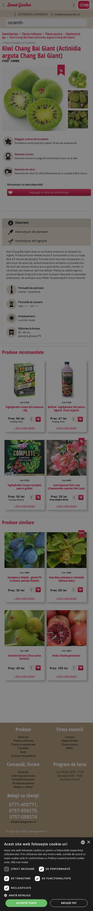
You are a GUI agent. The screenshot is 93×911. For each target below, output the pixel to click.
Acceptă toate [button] (26, 903)
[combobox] (83, 842)
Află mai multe (19, 862)
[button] (46, 895)
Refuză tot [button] (69, 903)
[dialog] (46, 874)
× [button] (88, 842)
